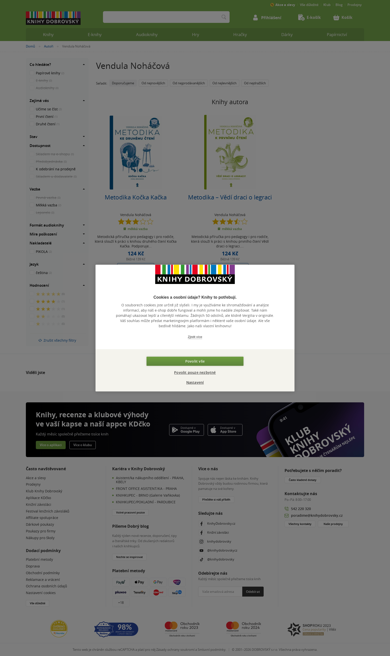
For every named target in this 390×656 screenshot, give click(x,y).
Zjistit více (195, 337)
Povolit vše (195, 361)
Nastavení (195, 382)
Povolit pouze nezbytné (195, 372)
